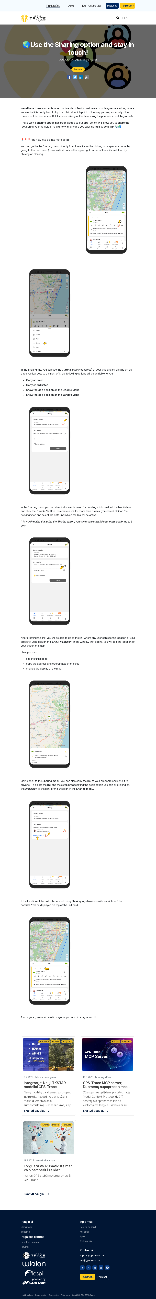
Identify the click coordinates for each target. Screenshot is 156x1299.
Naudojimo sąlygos (27, 1295)
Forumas (25, 1246)
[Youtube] (107, 1267)
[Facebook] (82, 1267)
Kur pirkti (84, 1231)
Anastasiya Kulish (86, 59)
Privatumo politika (40, 1295)
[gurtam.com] (34, 1263)
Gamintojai (26, 1227)
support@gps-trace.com (92, 1255)
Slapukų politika (53, 1295)
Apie (71, 5)
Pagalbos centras (30, 1242)
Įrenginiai (25, 1231)
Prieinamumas (65, 1295)
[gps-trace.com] (33, 18)
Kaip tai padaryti (88, 1227)
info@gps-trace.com (90, 1260)
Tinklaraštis (53, 5)
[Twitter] (88, 1267)
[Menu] (132, 18)
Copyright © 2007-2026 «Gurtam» (83, 1295)
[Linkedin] (94, 1267)
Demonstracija (91, 5)
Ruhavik (78, 69)
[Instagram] (101, 1267)
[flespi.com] (34, 1272)
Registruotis (128, 5)
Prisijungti (112, 5)
